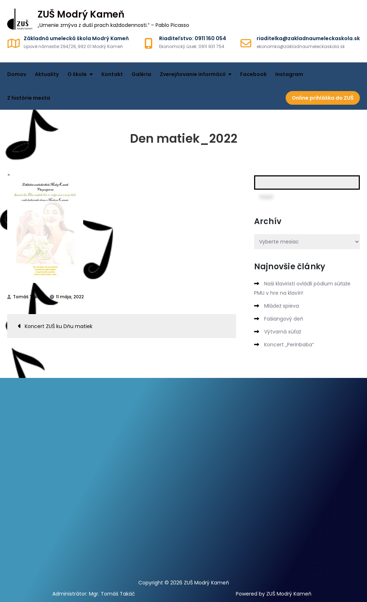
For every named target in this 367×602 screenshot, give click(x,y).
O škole (77, 74)
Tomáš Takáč (28, 297)
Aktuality (47, 74)
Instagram (289, 74)
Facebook (253, 74)
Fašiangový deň (283, 318)
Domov (16, 74)
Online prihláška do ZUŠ (323, 97)
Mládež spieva (281, 305)
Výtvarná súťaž (282, 331)
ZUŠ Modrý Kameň (81, 14)
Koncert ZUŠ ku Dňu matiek (58, 326)
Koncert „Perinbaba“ (289, 344)
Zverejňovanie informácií (192, 74)
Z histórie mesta (28, 97)
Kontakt (112, 74)
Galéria (141, 74)
